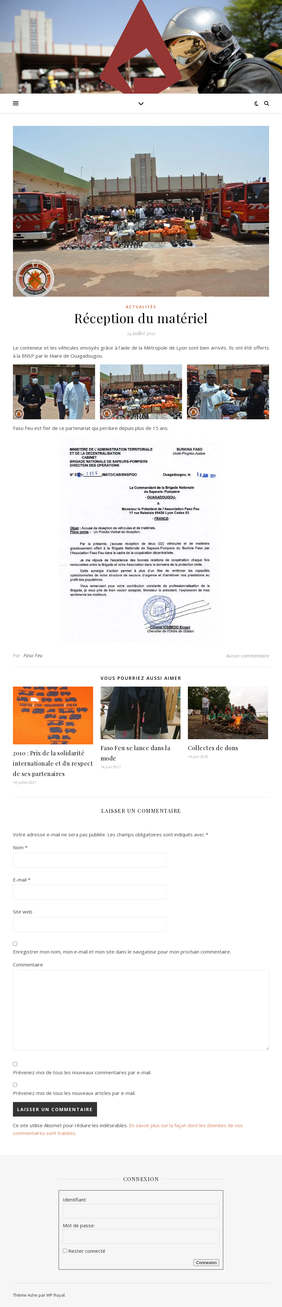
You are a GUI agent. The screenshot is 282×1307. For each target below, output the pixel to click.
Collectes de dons (213, 748)
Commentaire (28, 964)
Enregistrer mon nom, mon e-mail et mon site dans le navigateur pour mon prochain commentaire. (122, 951)
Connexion (206, 1262)
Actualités (141, 307)
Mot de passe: (79, 1225)
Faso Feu (33, 655)
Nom (20, 847)
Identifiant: (75, 1199)
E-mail (21, 879)
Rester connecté (86, 1251)
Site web (22, 911)
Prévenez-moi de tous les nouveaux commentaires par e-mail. (82, 1072)
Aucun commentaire (247, 655)
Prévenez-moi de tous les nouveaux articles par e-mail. (74, 1093)
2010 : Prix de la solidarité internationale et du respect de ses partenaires (53, 763)
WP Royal (55, 1295)
